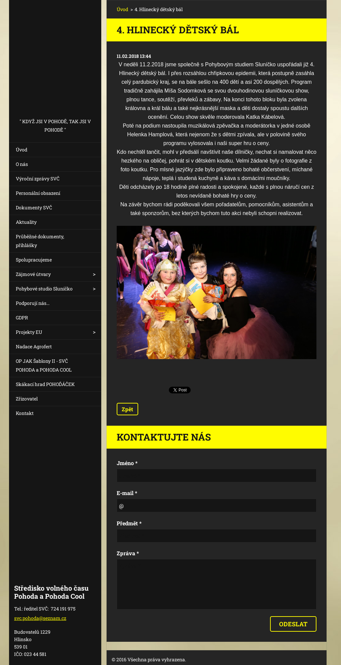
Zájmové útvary (33, 274)
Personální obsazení (38, 193)
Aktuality (26, 222)
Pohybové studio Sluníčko (44, 288)
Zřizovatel (27, 398)
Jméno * (127, 462)
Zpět (127, 409)
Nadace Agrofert (34, 346)
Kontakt (25, 413)
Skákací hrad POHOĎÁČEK (45, 384)
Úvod (21, 149)
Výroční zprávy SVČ (38, 178)
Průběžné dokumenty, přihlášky (40, 240)
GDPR (22, 317)
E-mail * (127, 492)
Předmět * (129, 523)
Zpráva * (128, 553)
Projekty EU (29, 332)
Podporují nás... (32, 303)
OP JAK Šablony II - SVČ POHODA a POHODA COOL (44, 365)
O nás (22, 164)
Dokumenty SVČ (34, 207)
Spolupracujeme (34, 259)
